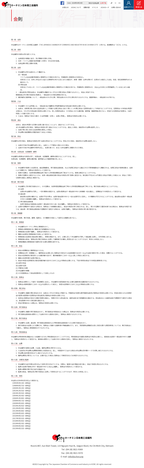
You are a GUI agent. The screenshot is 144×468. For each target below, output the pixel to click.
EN (119, 3)
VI (115, 3)
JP (111, 3)
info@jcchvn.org (75, 456)
